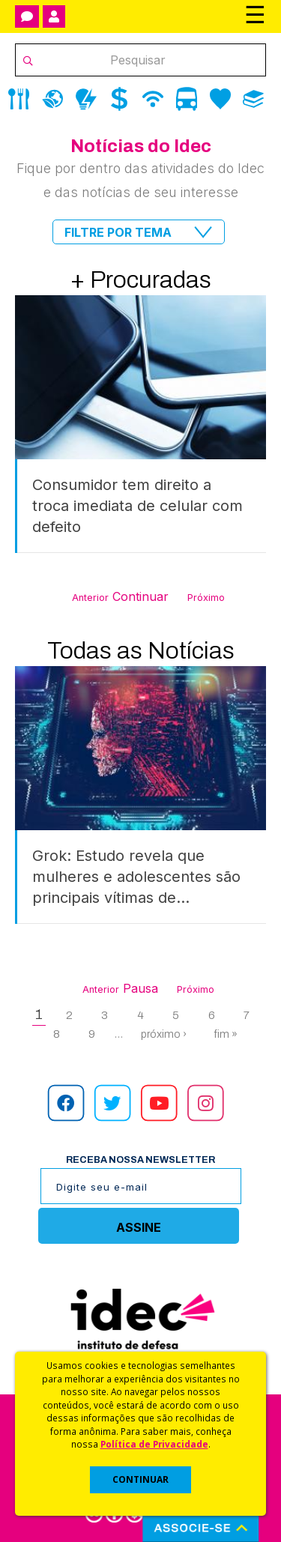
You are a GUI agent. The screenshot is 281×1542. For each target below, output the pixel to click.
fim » (226, 1034)
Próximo (206, 597)
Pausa (140, 988)
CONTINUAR (140, 1479)
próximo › (164, 1034)
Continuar (140, 596)
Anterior (90, 597)
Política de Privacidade (154, 1444)
